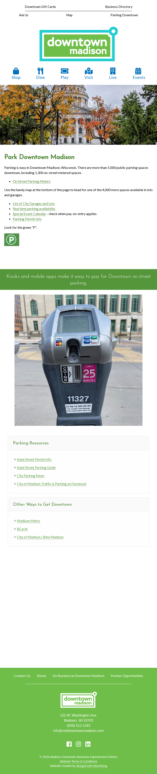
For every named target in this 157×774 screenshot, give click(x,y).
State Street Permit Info (34, 459)
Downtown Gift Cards (40, 7)
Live (113, 74)
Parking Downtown (124, 15)
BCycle (22, 529)
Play (64, 74)
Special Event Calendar (29, 214)
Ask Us (23, 15)
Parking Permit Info (27, 219)
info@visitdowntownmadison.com (78, 731)
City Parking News (30, 475)
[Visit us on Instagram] (78, 744)
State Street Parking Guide (36, 467)
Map (69, 15)
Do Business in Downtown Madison (78, 676)
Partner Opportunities (127, 676)
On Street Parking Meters (32, 181)
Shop (16, 74)
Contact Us (22, 676)
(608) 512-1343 (78, 725)
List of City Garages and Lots (34, 203)
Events (139, 74)
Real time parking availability (34, 208)
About (41, 676)
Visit (88, 74)
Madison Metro (28, 521)
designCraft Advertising (91, 766)
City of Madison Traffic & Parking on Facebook (51, 484)
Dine (40, 74)
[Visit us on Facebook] (69, 744)
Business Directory (118, 7)
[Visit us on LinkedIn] (87, 744)
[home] (78, 44)
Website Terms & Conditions (78, 761)
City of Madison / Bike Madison (40, 537)
